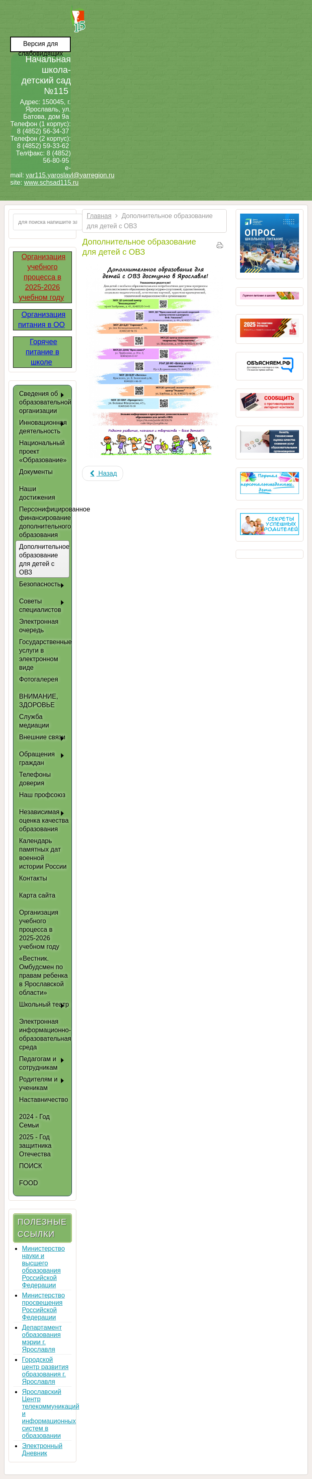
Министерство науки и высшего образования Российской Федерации (43, 1267)
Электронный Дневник (42, 1449)
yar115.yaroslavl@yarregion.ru (70, 175)
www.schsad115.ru (51, 182)
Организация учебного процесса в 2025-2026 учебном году (42, 277)
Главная (99, 215)
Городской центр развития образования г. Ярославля (45, 1370)
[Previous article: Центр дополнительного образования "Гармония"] (102, 473)
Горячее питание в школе (42, 352)
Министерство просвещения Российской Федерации (43, 1306)
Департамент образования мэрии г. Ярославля (42, 1338)
